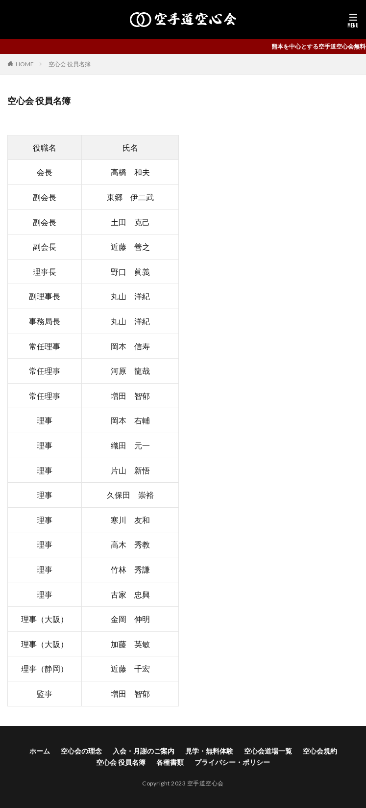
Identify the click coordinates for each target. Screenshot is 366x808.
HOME (25, 64)
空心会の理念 (81, 751)
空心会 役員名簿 (70, 64)
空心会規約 (320, 751)
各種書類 (170, 762)
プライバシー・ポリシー (232, 762)
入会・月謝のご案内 (143, 751)
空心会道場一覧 (268, 751)
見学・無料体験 (209, 751)
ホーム (39, 751)
